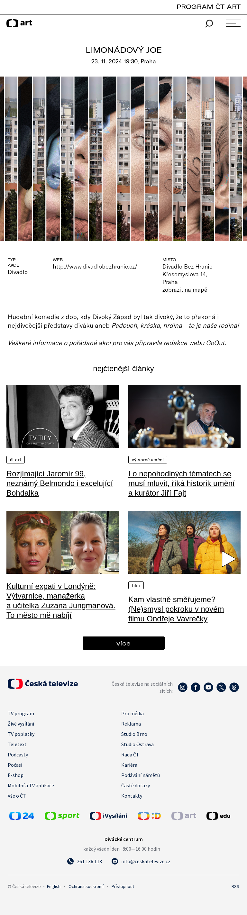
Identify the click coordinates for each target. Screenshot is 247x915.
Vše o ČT (17, 795)
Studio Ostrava (137, 744)
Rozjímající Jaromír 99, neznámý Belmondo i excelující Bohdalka (59, 483)
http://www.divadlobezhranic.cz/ (95, 266)
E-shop (15, 775)
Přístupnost (123, 886)
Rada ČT (130, 754)
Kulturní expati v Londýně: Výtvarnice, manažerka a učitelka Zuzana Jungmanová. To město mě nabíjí (60, 600)
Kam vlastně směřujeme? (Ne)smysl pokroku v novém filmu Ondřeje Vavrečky (176, 609)
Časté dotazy (135, 785)
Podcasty (18, 754)
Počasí (15, 765)
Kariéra (129, 765)
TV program (21, 713)
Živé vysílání (21, 723)
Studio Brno (134, 734)
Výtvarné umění (148, 459)
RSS (235, 886)
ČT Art (15, 459)
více (123, 643)
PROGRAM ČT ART (209, 7)
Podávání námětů (140, 775)
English (53, 886)
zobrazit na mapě (184, 289)
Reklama (131, 723)
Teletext (17, 744)
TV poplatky (21, 734)
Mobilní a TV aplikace (31, 785)
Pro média (132, 713)
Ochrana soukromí (86, 886)
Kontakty (131, 795)
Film (136, 585)
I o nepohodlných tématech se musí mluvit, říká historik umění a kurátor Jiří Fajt (181, 483)
